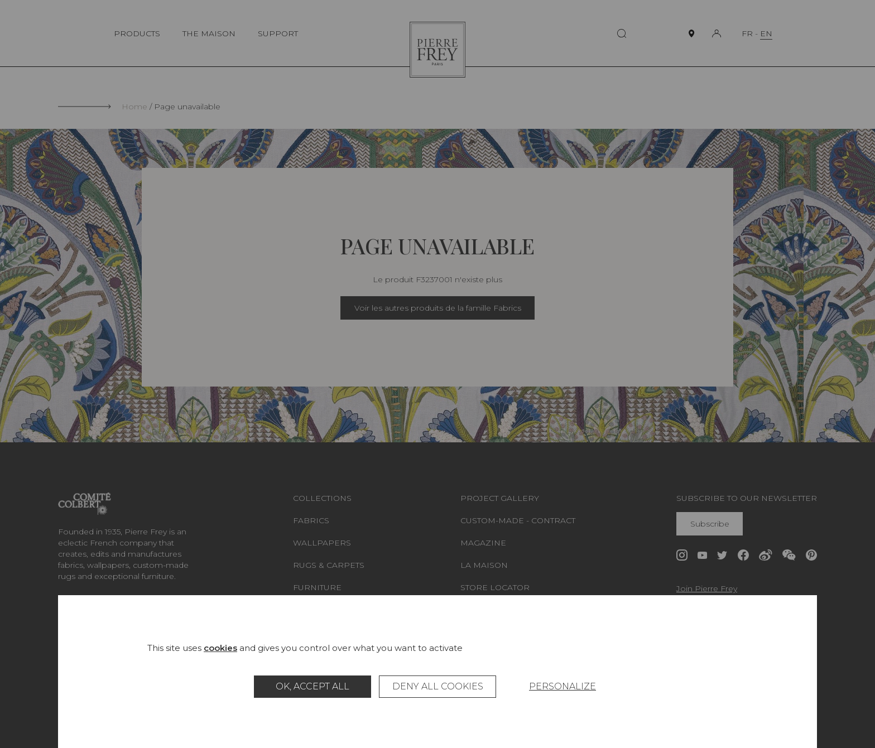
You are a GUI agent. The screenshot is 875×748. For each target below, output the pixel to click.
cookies (220, 648)
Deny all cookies (437, 686)
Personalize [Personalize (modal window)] (562, 686)
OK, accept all (312, 686)
